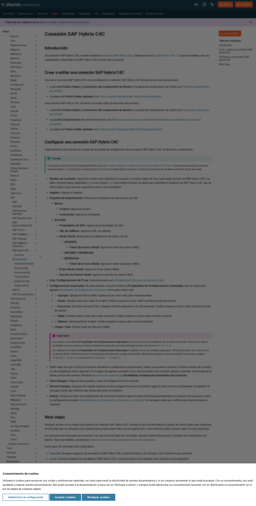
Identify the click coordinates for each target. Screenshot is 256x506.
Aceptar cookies (65, 497)
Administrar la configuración (25, 497)
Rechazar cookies (98, 497)
